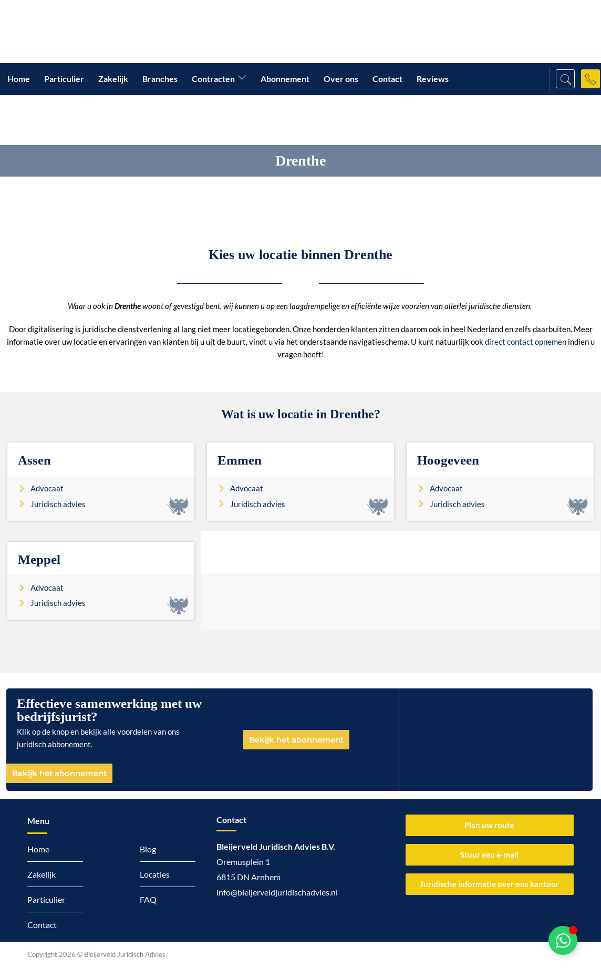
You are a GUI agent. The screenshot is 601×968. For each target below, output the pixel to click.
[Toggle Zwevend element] (562, 940)
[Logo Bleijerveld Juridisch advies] (105, 31)
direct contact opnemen (525, 341)
